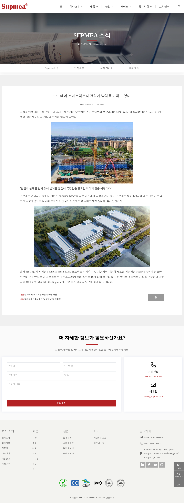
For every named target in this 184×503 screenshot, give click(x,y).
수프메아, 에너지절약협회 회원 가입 (40, 294)
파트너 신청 (99, 443)
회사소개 (74, 6)
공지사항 (144, 6)
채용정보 (6, 459)
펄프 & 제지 (68, 448)
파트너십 (6, 453)
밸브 (34, 469)
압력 (34, 453)
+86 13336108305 (153, 376)
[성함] (33, 365)
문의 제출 (61, 403)
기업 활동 (79, 68)
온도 (34, 464)
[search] (178, 6)
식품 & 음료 (68, 443)
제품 (92, 6)
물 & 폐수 (67, 438)
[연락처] (33, 374)
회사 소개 (8, 431)
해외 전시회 (106, 68)
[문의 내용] (61, 388)
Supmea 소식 (51, 68)
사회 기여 (6, 464)
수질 (34, 443)
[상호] (89, 374)
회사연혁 (6, 443)
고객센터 (164, 6)
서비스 (124, 6)
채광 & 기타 (68, 453)
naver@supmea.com (153, 396)
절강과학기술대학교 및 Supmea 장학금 (42, 299)
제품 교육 (134, 68)
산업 (107, 6)
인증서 (5, 448)
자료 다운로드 (100, 438)
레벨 (34, 448)
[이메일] (89, 365)
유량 (34, 438)
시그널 (35, 459)
